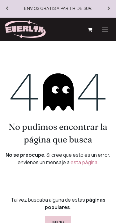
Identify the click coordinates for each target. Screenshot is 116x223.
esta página (84, 162)
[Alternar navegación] (104, 29)
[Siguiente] (109, 8)
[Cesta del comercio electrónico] (90, 29)
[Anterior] (7, 8)
